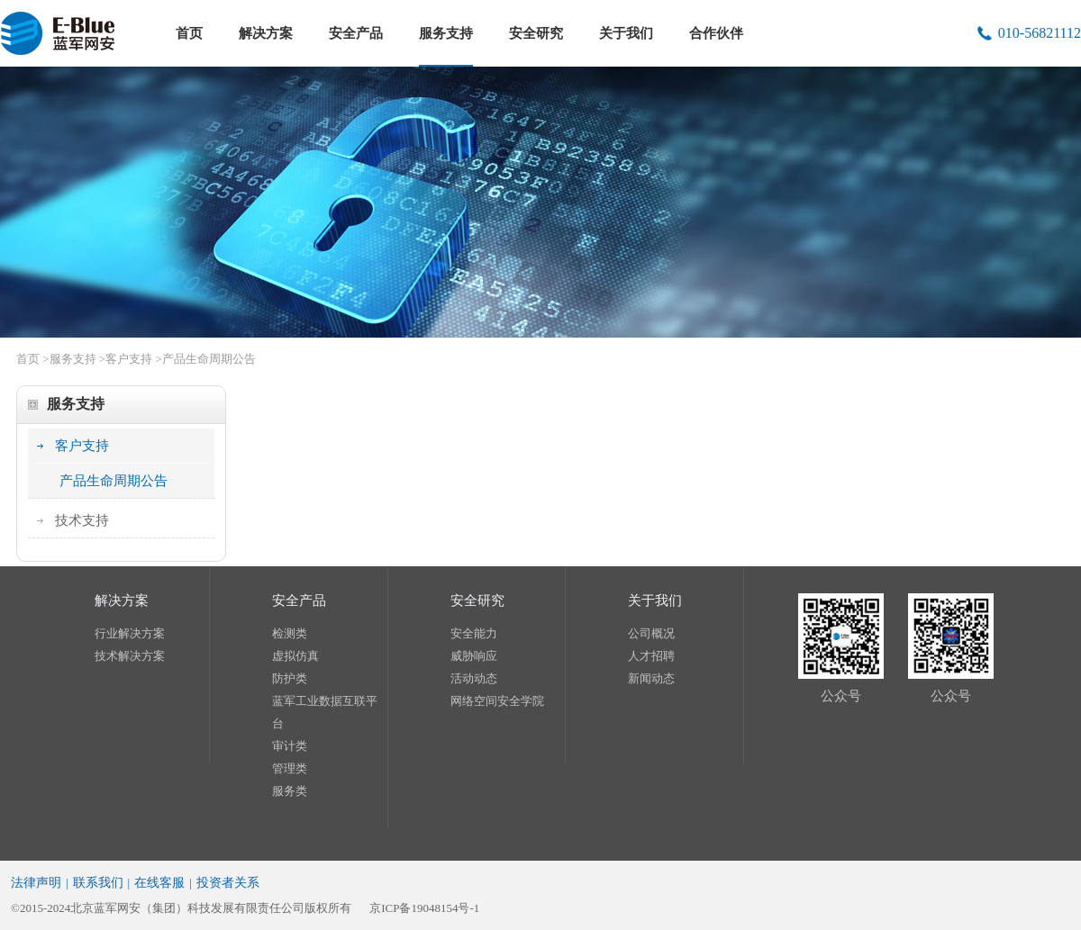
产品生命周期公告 (209, 359)
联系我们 (98, 882)
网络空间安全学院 (497, 701)
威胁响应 (473, 656)
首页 (189, 33)
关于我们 (626, 33)
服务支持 (446, 33)
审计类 (289, 746)
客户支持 (128, 359)
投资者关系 (227, 882)
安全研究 (536, 33)
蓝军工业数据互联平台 (324, 712)
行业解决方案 (130, 633)
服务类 (289, 791)
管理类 (289, 768)
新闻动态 (651, 678)
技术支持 (82, 520)
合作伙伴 (716, 33)
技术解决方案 (130, 656)
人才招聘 (651, 656)
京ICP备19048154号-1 (424, 908)
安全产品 (356, 33)
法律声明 (36, 882)
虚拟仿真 (295, 656)
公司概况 (651, 633)
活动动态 (473, 678)
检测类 (289, 633)
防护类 (289, 678)
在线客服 (159, 882)
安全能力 (473, 633)
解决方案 (266, 33)
